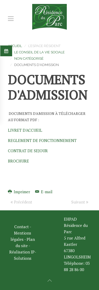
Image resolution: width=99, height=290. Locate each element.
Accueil (15, 46)
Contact (21, 226)
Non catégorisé (29, 58)
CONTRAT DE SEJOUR (28, 150)
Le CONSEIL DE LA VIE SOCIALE (39, 52)
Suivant (79, 202)
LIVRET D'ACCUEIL (25, 130)
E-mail (44, 191)
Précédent (21, 202)
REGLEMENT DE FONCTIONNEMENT (42, 140)
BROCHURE (18, 161)
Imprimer (19, 191)
